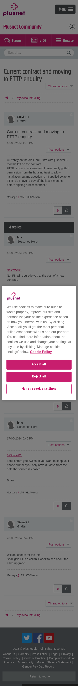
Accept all (39, 364)
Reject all (39, 376)
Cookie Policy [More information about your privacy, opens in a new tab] (41, 352)
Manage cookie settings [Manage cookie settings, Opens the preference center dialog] (39, 389)
